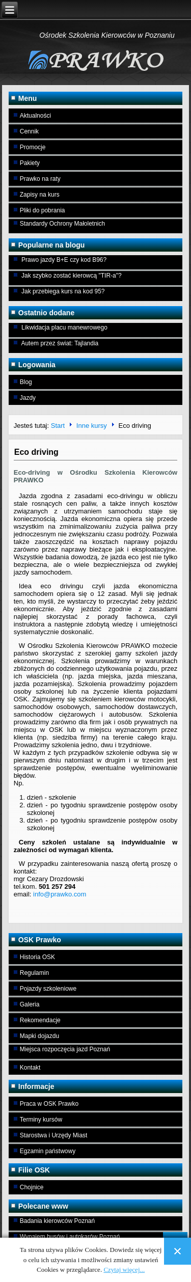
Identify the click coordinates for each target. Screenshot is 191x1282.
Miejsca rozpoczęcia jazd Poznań (65, 1049)
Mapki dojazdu (39, 1036)
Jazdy (28, 397)
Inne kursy (91, 425)
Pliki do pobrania (42, 210)
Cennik (29, 131)
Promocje (33, 147)
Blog (26, 382)
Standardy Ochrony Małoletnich (62, 223)
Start (58, 425)
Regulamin (34, 972)
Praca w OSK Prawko (49, 1103)
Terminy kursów (41, 1119)
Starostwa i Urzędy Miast (54, 1135)
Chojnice (32, 1187)
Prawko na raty (40, 178)
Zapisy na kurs (40, 194)
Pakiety (30, 163)
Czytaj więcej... (124, 1269)
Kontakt (30, 1067)
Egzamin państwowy (47, 1151)
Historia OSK (37, 957)
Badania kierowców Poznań (57, 1220)
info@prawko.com (59, 894)
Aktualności (35, 115)
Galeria (30, 1004)
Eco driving (36, 452)
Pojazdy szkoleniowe (48, 988)
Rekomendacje (40, 1020)
